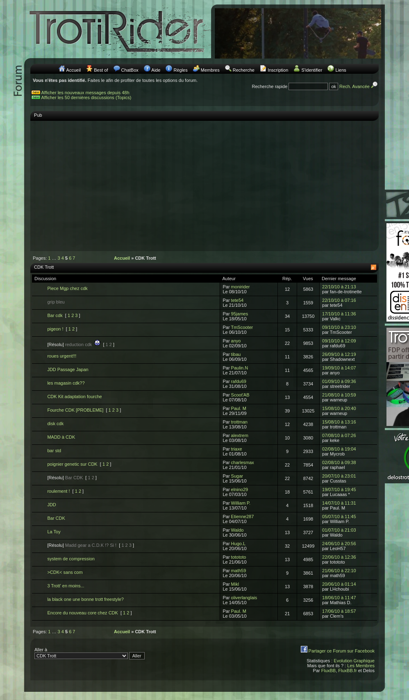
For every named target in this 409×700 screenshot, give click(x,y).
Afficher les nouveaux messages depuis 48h (85, 92)
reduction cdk (83, 344)
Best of (101, 70)
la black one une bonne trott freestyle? (85, 599)
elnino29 (239, 489)
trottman (239, 421)
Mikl (235, 584)
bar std (54, 450)
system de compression (71, 558)
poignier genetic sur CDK (72, 464)
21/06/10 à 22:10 (339, 570)
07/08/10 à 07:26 (339, 435)
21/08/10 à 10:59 (339, 394)
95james (239, 313)
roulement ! (58, 491)
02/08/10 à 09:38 (339, 462)
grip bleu (55, 301)
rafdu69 (238, 381)
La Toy (53, 531)
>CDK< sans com (64, 572)
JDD (51, 504)
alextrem (239, 435)
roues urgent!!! (61, 355)
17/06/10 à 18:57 (339, 611)
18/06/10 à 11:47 (339, 597)
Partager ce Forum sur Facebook (342, 650)
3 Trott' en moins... (65, 585)
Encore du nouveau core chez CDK (82, 612)
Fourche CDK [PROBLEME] (75, 410)
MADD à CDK (61, 437)
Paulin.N (239, 367)
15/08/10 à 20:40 (339, 408)
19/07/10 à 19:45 (339, 489)
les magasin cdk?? (65, 383)
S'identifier (311, 70)
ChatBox (130, 70)
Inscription (278, 70)
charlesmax (242, 462)
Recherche (243, 70)
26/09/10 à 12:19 (339, 354)
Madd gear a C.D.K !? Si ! (90, 545)
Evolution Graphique (354, 660)
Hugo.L (238, 543)
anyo (236, 340)
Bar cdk (54, 315)
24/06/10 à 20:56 (339, 543)
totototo (238, 557)
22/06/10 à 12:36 (339, 557)
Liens (341, 70)
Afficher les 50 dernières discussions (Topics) (86, 97)
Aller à (89, 653)
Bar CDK (74, 477)
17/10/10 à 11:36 (339, 313)
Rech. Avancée (359, 86)
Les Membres (361, 665)
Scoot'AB (240, 394)
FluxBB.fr (347, 670)
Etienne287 (242, 516)
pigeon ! (55, 328)
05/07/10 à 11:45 (339, 516)
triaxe (236, 448)
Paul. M (238, 408)
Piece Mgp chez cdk (67, 288)
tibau (236, 354)
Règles (180, 70)
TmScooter (242, 327)
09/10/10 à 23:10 (339, 327)
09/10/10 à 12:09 (339, 340)
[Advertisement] (204, 182)
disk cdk (55, 423)
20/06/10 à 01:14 (339, 584)
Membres (210, 70)
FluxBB (328, 670)
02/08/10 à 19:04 (339, 448)
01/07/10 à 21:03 (339, 530)
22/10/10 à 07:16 (339, 300)
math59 (238, 570)
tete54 (237, 300)
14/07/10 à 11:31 (339, 503)
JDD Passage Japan (67, 369)
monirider (240, 286)
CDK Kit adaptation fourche (74, 396)
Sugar (237, 475)
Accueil (73, 70)
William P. (240, 503)
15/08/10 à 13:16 (339, 421)
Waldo (237, 530)
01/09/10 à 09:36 (339, 381)
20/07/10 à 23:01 (339, 475)
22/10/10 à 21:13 (339, 286)
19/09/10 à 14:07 (339, 367)
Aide (155, 70)
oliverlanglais (244, 597)
